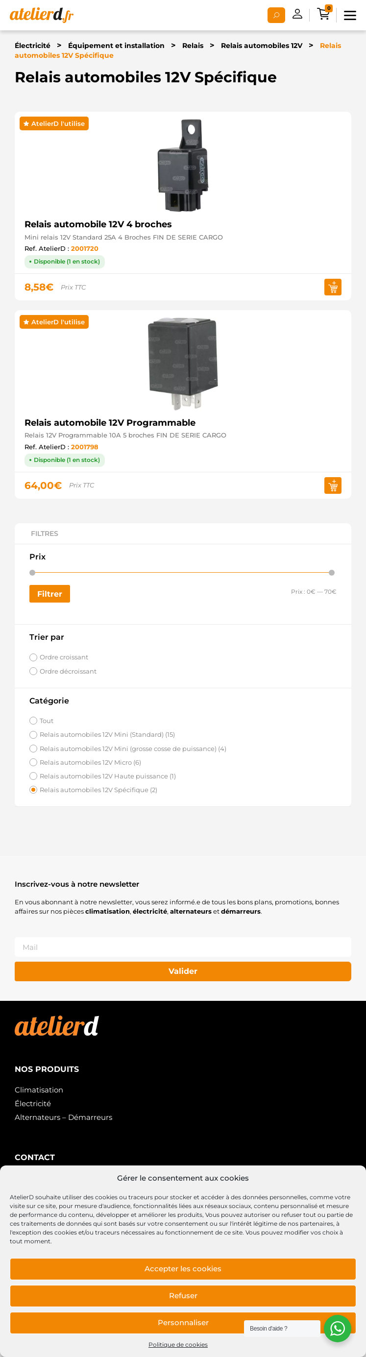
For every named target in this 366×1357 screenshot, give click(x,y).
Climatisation (39, 1089)
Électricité (32, 45)
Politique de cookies (178, 1344)
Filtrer (49, 594)
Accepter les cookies (183, 1268)
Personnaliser (183, 1322)
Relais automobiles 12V (261, 45)
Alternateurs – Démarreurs (63, 1117)
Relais (192, 45)
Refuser (183, 1295)
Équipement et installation (116, 45)
